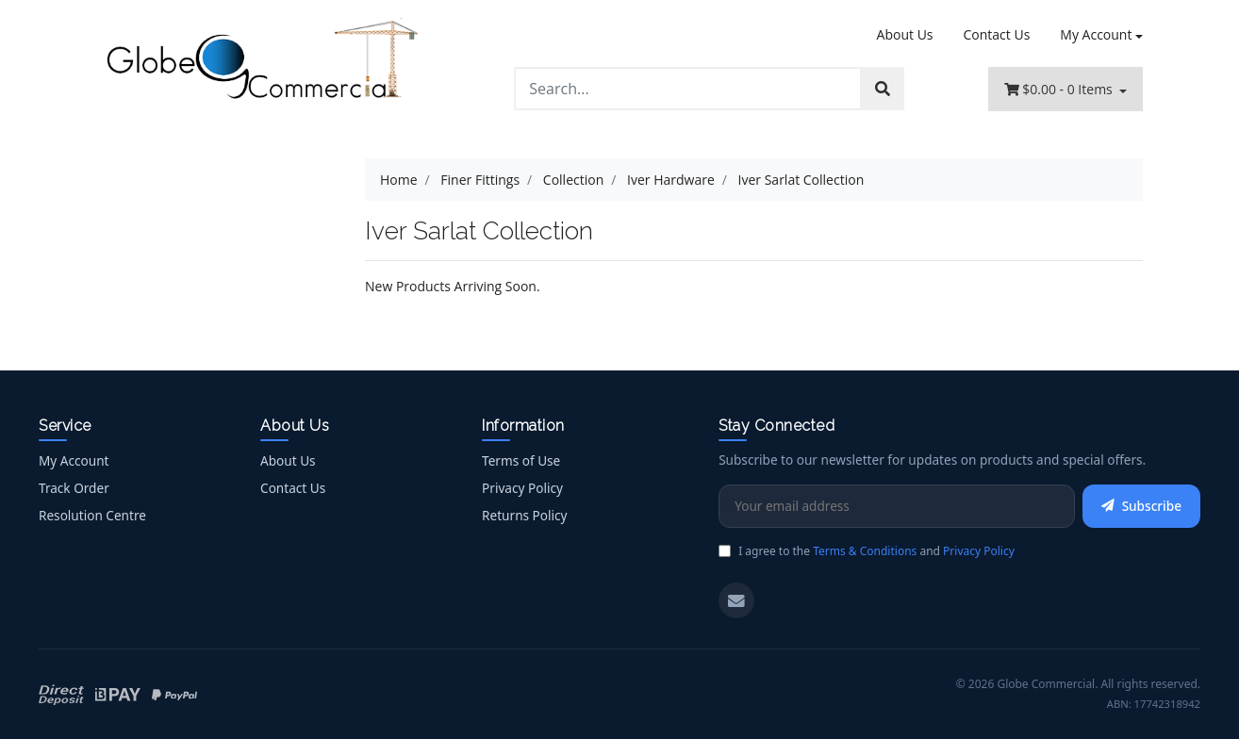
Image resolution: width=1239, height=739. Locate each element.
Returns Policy (524, 515)
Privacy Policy (522, 488)
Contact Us (997, 34)
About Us (905, 34)
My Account (73, 460)
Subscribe (1141, 506)
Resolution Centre (92, 515)
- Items (1060, 89)
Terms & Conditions (865, 551)
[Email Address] (896, 506)
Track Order (74, 488)
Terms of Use (521, 460)
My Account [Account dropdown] (1096, 34)
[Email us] (736, 600)
